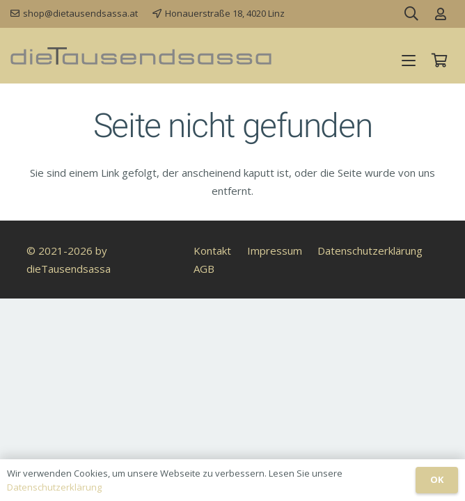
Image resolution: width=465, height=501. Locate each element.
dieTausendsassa (68, 269)
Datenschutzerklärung (370, 250)
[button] (408, 60)
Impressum (274, 250)
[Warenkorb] (439, 60)
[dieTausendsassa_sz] (140, 56)
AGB (204, 269)
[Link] (440, 14)
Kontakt (212, 250)
